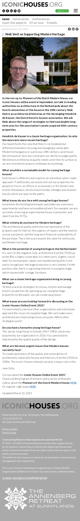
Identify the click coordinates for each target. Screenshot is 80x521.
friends (52, 22)
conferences (40, 19)
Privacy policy (10, 429)
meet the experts (14, 22)
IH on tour (37, 22)
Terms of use (9, 432)
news (6, 19)
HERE (73, 382)
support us (62, 11)
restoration (21, 19)
